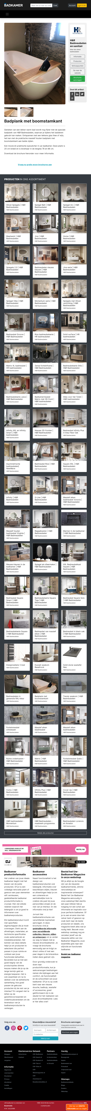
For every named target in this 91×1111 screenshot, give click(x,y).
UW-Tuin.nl (36, 1063)
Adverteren (22, 1054)
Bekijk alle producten (45, 833)
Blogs (63, 1085)
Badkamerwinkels (67, 1082)
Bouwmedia (8, 1106)
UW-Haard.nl (37, 1057)
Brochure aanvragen (70, 1032)
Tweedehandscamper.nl (69, 1054)
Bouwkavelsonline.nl (40, 1082)
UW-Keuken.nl (38, 1060)
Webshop (64, 1091)
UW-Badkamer (38, 1054)
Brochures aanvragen (77, 78)
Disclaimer (8, 1076)
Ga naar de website (77, 71)
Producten (77, 61)
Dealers (63, 1088)
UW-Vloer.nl (37, 1066)
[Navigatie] (7, 14)
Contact (21, 1057)
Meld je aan (45, 1038)
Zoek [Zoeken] (55, 5)
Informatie (77, 56)
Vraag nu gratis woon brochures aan (35, 164)
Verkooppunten (77, 66)
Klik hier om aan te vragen (77, 1107)
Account (72, 5)
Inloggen (7, 1054)
